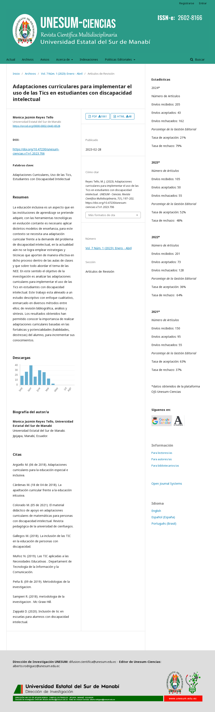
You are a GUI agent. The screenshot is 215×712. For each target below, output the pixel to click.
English (156, 511)
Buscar (199, 59)
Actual (10, 59)
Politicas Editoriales (119, 59)
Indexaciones (89, 59)
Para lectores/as (161, 453)
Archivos (28, 59)
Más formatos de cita (101, 215)
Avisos (44, 59)
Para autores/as (161, 459)
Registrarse (186, 3)
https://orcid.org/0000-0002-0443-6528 (36, 126)
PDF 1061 (99, 116)
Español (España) (163, 517)
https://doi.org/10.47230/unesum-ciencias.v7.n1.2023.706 (36, 151)
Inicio (16, 73)
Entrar (203, 3)
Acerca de (63, 59)
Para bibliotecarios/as (165, 465)
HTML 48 (124, 116)
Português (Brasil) (163, 523)
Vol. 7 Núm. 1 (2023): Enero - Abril (62, 73)
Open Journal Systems (166, 483)
